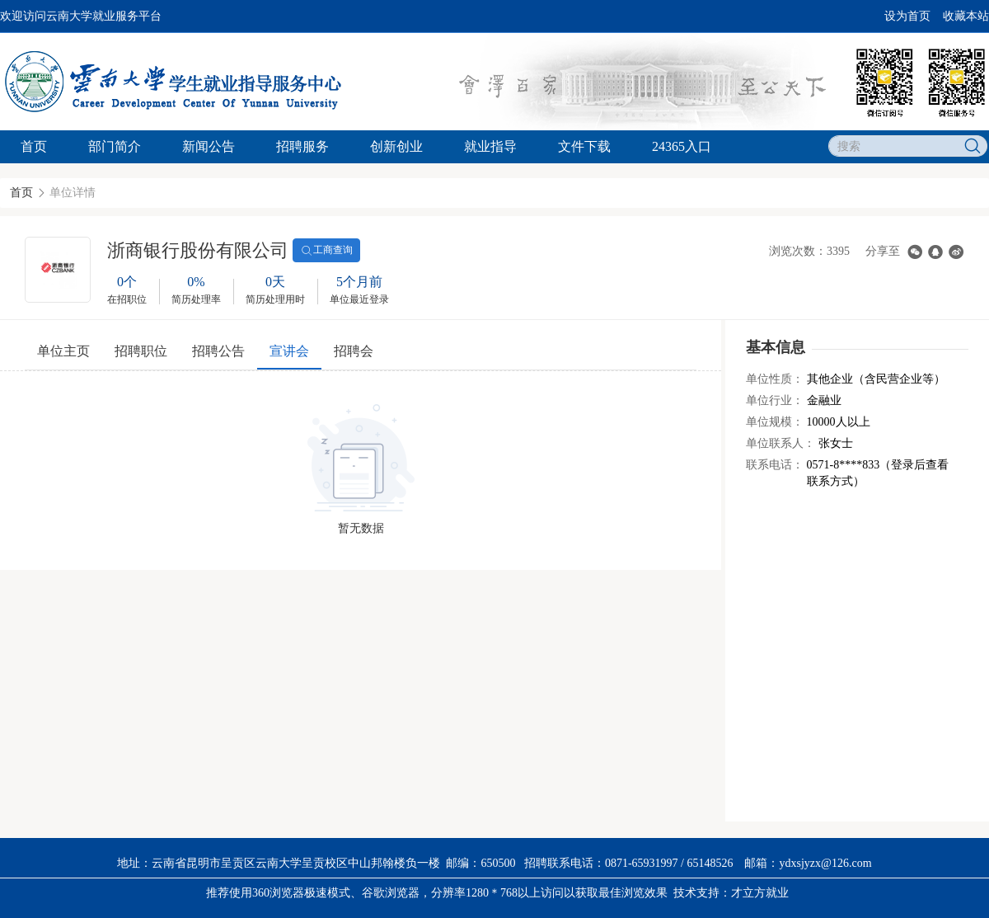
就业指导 (490, 146)
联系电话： (775, 465)
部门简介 (114, 146)
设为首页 (907, 16)
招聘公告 (218, 351)
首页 (34, 146)
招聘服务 (302, 146)
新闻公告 (208, 146)
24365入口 (681, 146)
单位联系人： (780, 443)
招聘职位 (141, 351)
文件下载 (584, 146)
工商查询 (326, 250)
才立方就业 (760, 893)
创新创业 (396, 146)
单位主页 (63, 351)
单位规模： (775, 422)
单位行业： (775, 400)
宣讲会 (289, 351)
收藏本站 (966, 16)
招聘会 (353, 351)
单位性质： (775, 379)
